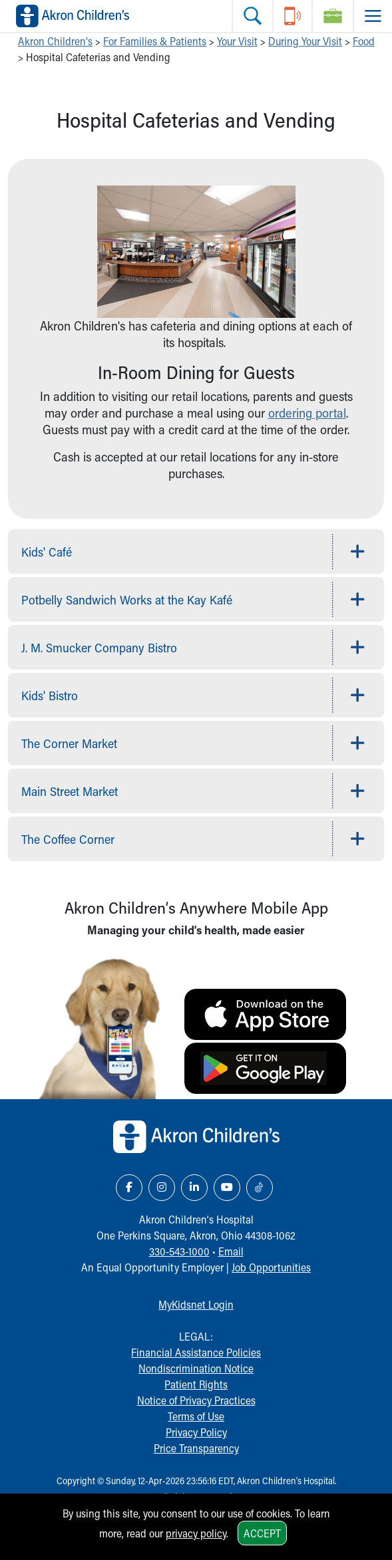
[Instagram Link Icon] (161, 1187)
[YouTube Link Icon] (227, 1187)
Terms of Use (196, 1416)
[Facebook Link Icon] (129, 1187)
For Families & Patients (154, 41)
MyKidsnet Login (196, 1304)
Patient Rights (196, 1384)
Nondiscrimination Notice (196, 1368)
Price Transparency (196, 1448)
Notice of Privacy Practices (196, 1400)
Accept (262, 1533)
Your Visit (237, 41)
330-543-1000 (179, 1251)
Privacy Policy (196, 1432)
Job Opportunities (271, 1267)
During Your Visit (305, 41)
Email (231, 1251)
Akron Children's (55, 41)
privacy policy (196, 1533)
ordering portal (307, 412)
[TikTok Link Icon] (259, 1187)
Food (364, 41)
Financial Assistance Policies (196, 1352)
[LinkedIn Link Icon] (194, 1187)
